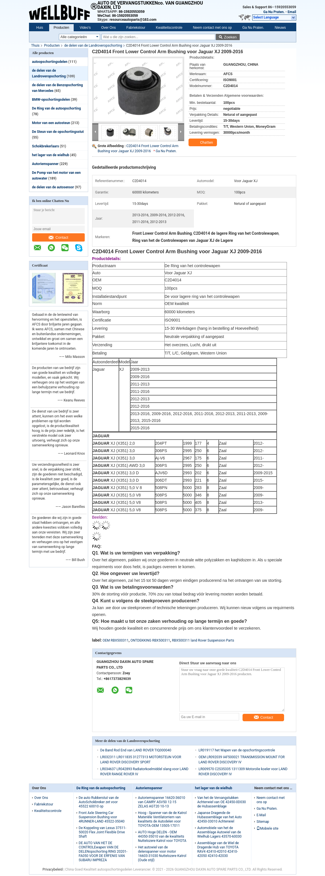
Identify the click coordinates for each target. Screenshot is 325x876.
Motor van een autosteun (51, 123)
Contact (58, 237)
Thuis (35, 46)
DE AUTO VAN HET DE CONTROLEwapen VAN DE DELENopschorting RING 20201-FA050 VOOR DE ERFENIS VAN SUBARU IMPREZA (103, 851)
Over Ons (108, 28)
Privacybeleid (52, 869)
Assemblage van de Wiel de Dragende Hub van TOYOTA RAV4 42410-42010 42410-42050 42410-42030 (218, 849)
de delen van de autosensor (53, 187)
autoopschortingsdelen (50, 62)
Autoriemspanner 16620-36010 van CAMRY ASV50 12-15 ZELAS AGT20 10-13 (161, 802)
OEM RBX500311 (116, 640)
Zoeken (230, 37)
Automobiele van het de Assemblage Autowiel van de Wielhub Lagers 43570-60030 (219, 832)
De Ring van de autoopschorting (56, 108)
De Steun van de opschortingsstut (58, 132)
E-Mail (261, 815)
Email (292, 12)
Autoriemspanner (45, 164)
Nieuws (280, 28)
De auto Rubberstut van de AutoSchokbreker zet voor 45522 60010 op (99, 802)
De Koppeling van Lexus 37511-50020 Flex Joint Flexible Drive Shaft (102, 832)
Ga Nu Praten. (274, 12)
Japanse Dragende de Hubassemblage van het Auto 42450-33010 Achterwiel (219, 817)
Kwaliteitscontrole (169, 28)
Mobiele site (267, 828)
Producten (61, 28)
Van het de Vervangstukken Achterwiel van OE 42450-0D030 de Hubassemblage (221, 802)
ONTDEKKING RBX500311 (150, 640)
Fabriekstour (135, 28)
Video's (85, 28)
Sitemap (262, 822)
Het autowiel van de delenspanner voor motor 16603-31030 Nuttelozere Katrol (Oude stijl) (162, 853)
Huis (39, 28)
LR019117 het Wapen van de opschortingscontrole (236, 750)
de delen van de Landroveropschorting (93, 46)
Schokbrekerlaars (45, 146)
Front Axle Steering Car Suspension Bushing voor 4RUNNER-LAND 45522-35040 (102, 817)
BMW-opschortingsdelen (51, 100)
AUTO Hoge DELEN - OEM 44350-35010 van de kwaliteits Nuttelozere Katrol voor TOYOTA (162, 836)
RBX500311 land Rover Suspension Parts (203, 640)
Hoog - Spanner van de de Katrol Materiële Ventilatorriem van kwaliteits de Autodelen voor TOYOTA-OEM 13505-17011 (162, 819)
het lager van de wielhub (50, 155)
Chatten (203, 142)
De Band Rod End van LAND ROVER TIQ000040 (135, 750)
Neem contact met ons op (212, 28)
